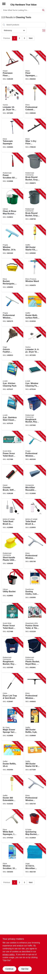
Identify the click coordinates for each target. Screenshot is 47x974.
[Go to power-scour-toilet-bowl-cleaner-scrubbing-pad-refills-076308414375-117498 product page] (12, 619)
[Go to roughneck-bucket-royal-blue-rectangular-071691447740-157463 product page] (35, 412)
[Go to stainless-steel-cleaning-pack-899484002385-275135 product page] (12, 412)
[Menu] (3, 3)
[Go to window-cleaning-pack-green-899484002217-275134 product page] (35, 377)
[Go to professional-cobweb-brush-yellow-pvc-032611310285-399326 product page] (35, 101)
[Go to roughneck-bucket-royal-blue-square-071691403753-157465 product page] (12, 654)
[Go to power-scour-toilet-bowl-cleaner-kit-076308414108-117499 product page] (12, 447)
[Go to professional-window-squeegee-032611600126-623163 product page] (35, 447)
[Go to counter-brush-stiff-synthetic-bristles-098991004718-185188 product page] (12, 481)
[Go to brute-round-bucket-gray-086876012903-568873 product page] (35, 170)
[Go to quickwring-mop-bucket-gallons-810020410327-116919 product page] (35, 826)
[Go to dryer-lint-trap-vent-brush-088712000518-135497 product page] (12, 690)
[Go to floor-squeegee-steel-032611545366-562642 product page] (35, 67)
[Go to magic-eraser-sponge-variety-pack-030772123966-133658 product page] (12, 724)
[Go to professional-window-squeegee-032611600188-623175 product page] (12, 309)
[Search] (43, 10)
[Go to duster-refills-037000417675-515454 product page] (12, 758)
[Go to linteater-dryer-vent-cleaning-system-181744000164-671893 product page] (12, 101)
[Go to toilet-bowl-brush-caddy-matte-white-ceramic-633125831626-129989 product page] (12, 515)
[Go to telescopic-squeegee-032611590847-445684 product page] (12, 135)
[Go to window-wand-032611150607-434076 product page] (35, 275)
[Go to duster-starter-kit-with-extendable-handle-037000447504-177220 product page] (35, 758)
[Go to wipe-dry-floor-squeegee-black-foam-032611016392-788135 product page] (35, 135)
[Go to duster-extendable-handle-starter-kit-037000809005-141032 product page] (12, 792)
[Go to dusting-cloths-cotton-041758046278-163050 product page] (35, 586)
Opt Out (24, 969)
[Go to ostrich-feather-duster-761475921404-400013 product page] (12, 343)
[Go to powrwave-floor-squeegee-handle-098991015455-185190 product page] (12, 67)
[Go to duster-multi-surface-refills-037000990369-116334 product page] (35, 309)
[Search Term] (23, 10)
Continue (9, 969)
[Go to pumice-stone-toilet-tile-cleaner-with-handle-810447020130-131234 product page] (35, 619)
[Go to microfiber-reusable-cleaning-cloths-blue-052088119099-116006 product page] (35, 481)
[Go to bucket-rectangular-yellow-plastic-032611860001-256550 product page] (12, 275)
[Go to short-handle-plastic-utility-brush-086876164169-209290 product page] (12, 550)
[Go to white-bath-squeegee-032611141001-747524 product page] (12, 826)
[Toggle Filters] (43, 30)
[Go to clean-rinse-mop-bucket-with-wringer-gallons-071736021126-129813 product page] (12, 206)
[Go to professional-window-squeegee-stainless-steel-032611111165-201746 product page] (35, 550)
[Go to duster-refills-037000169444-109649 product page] (35, 724)
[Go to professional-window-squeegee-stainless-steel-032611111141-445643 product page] (35, 690)
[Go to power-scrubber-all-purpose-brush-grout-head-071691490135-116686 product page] (12, 170)
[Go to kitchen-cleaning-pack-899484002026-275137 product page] (12, 377)
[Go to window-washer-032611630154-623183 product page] (12, 241)
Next (30, 38)
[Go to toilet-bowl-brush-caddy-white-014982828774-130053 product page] (35, 515)
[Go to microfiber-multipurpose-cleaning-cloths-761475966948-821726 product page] (35, 860)
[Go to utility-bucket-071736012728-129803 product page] (12, 586)
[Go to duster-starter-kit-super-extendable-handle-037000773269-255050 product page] (35, 241)
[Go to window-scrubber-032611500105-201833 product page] (12, 860)
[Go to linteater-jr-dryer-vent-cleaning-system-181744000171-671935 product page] (35, 343)
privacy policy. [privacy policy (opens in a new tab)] (9, 954)
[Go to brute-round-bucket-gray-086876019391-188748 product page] (35, 206)
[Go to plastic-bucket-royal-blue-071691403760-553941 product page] (35, 654)
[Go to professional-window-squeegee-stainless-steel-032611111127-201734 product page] (35, 792)
